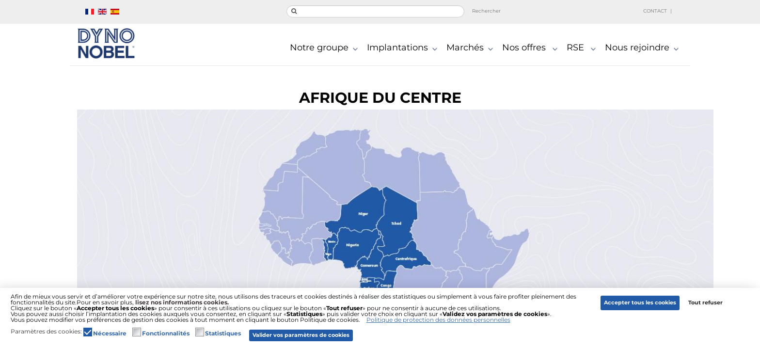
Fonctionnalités (166, 333)
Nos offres (532, 48)
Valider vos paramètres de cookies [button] (301, 335)
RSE (583, 48)
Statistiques (223, 333)
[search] (375, 11)
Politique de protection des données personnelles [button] (438, 319)
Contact (655, 11)
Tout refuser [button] (705, 303)
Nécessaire (110, 333)
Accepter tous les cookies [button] (640, 303)
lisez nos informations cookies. (182, 302)
